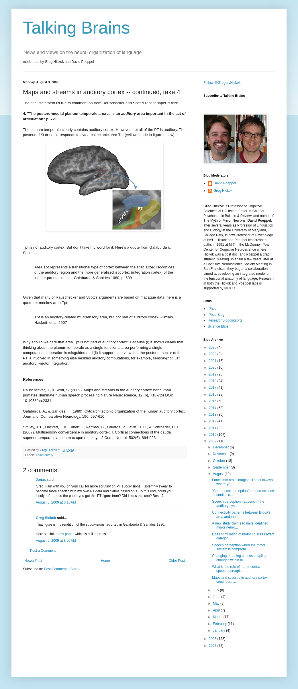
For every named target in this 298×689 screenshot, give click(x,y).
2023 (213, 347)
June (217, 597)
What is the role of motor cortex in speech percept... (237, 569)
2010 (213, 435)
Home (105, 561)
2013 (213, 415)
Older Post (176, 561)
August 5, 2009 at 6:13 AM (56, 502)
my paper (66, 534)
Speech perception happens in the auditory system (238, 504)
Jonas (41, 480)
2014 (213, 408)
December (221, 447)
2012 (213, 421)
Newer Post (33, 561)
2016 (213, 394)
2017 (213, 388)
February (220, 624)
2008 (213, 639)
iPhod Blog (216, 315)
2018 (213, 381)
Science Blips (218, 326)
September (222, 467)
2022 (213, 354)
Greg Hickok (46, 518)
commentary (44, 455)
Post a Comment (43, 551)
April (217, 610)
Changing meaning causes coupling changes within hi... (239, 558)
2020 (213, 367)
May (216, 603)
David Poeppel (224, 183)
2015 (213, 401)
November (221, 454)
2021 (213, 361)
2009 (213, 441)
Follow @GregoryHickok (222, 83)
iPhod (212, 309)
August (219, 474)
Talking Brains (76, 27)
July (216, 590)
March (218, 617)
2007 (213, 646)
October (219, 461)
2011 (213, 428)
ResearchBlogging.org (225, 320)
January (219, 630)
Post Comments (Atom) (62, 569)
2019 (213, 374)
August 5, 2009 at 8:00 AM (56, 541)
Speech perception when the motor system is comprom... (238, 547)
